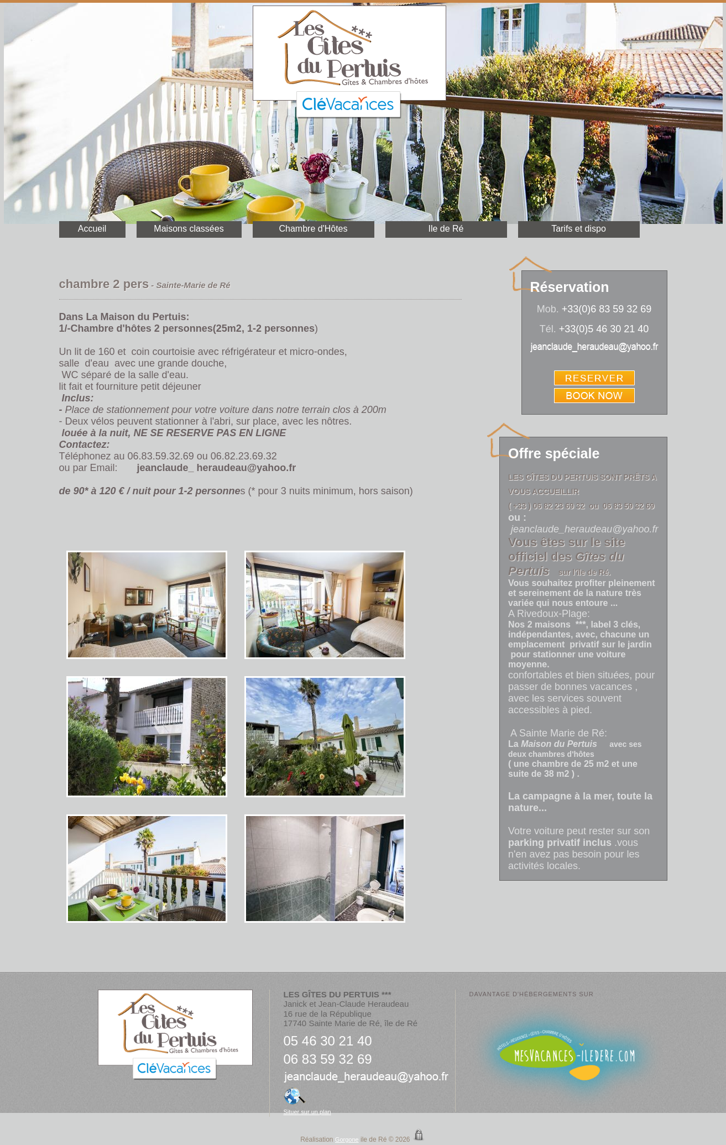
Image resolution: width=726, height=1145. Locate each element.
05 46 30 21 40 (328, 1040)
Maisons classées (188, 228)
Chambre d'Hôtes (313, 228)
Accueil (92, 228)
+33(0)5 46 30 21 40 (604, 328)
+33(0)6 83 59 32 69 (607, 309)
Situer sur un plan (307, 1112)
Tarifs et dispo (578, 228)
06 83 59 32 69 (328, 1059)
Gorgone (347, 1139)
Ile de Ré (445, 228)
